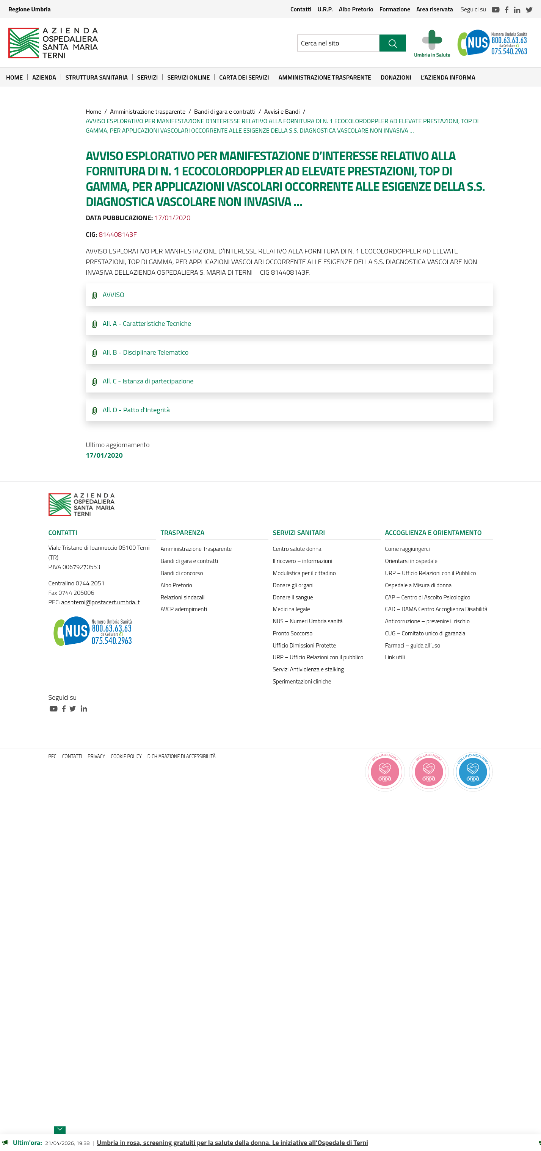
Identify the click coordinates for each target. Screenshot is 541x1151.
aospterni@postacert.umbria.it (100, 602)
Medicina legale (291, 609)
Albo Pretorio (356, 9)
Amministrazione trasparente (147, 111)
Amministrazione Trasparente (325, 77)
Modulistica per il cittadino (304, 573)
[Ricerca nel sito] (338, 43)
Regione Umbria (29, 9)
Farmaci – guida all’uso (413, 645)
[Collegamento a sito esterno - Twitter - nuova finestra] (74, 708)
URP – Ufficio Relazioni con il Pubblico (430, 573)
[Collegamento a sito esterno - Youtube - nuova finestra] (55, 708)
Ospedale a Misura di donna (418, 585)
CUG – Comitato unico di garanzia (425, 633)
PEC (52, 756)
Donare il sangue (293, 597)
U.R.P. (324, 9)
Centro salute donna (297, 548)
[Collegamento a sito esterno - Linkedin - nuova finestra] (86, 708)
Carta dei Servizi (244, 77)
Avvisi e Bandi (282, 111)
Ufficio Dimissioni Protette (304, 645)
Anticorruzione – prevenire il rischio (427, 621)
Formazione (394, 9)
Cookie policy (126, 756)
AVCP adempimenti (184, 609)
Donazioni (396, 77)
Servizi (147, 77)
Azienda (44, 77)
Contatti (301, 9)
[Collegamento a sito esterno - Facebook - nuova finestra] (65, 708)
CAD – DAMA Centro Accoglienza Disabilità (436, 609)
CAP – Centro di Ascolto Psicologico (427, 597)
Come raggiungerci (407, 548)
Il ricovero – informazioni (302, 561)
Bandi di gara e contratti (225, 111)
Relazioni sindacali (183, 597)
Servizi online (188, 77)
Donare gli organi (293, 585)
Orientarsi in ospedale (411, 561)
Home (14, 77)
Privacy (96, 756)
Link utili (395, 657)
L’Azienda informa (448, 77)
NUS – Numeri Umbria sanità (308, 621)
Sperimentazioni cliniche (302, 681)
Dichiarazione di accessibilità (181, 756)
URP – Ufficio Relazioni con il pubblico (318, 657)
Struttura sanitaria (97, 77)
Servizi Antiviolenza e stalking (308, 669)
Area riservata (434, 9)
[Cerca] (392, 43)
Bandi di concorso (182, 573)
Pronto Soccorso (293, 633)
